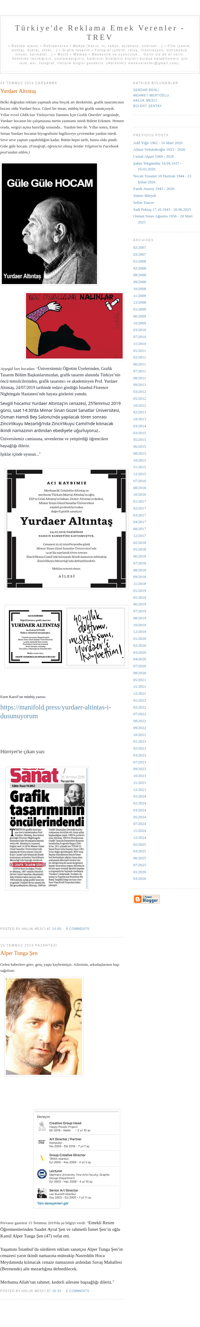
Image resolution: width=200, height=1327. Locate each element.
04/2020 (139, 659)
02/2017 (139, 508)
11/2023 (139, 782)
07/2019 (139, 611)
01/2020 (139, 638)
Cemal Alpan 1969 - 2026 (153, 156)
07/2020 (139, 666)
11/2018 (139, 583)
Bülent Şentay (147, 106)
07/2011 (139, 371)
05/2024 (139, 817)
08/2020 (139, 673)
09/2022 (139, 727)
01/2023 (139, 741)
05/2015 (139, 439)
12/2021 (139, 693)
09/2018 (139, 576)
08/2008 (139, 275)
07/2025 (139, 865)
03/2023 (139, 755)
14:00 (56, 928)
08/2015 (139, 453)
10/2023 (139, 775)
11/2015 (139, 467)
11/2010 (139, 343)
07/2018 (139, 563)
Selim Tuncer (143, 202)
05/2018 (139, 549)
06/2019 (139, 604)
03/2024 (139, 810)
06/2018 (139, 556)
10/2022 (139, 734)
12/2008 (139, 302)
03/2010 (139, 329)
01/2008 (139, 261)
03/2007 (139, 254)
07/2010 (139, 336)
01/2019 (139, 590)
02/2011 (139, 357)
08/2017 (139, 528)
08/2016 (139, 487)
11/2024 (139, 830)
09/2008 (139, 282)
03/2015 (139, 433)
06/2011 (139, 364)
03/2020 (139, 652)
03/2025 (139, 851)
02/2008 (139, 268)
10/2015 (139, 460)
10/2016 (139, 494)
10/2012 (139, 405)
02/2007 (139, 247)
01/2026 (139, 872)
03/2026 (139, 878)
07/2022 (139, 714)
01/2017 (139, 501)
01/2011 (139, 350)
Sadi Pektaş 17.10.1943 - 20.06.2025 (162, 209)
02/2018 (139, 542)
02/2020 (139, 645)
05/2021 (139, 680)
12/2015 (139, 474)
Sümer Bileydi (144, 195)
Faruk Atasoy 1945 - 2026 (153, 188)
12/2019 (139, 631)
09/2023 (139, 768)
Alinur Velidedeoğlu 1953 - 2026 (159, 149)
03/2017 (139, 515)
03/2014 (139, 426)
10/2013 (139, 419)
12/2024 (139, 837)
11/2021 (139, 686)
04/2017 (139, 522)
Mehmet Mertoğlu (151, 95)
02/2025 (139, 844)
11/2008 (139, 295)
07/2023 (139, 762)
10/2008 (139, 288)
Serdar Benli (146, 90)
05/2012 (139, 398)
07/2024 (139, 823)
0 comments (77, 928)
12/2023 (139, 789)
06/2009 (139, 316)
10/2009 (139, 323)
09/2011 (139, 384)
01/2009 (139, 309)
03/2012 (139, 391)
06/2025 (139, 858)
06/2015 (139, 446)
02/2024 (139, 803)
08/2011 (139, 378)
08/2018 (139, 570)
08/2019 (139, 618)
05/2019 (139, 597)
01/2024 (139, 796)
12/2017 (139, 535)
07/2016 (139, 481)
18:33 (56, 1291)
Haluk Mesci (145, 100)
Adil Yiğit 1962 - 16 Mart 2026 (157, 143)
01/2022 (139, 700)
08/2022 (139, 721)
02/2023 (139, 748)
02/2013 (139, 412)
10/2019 (139, 625)
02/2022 (139, 707)
